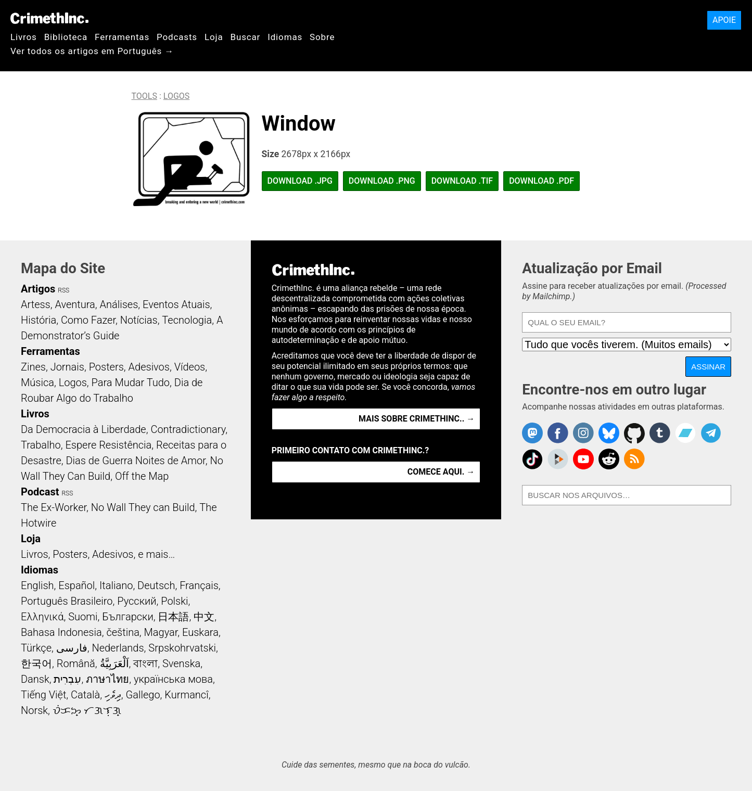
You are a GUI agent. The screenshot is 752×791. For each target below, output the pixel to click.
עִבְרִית (67, 679)
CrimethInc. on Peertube (557, 459)
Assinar (708, 366)
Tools (144, 96)
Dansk (35, 679)
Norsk (34, 710)
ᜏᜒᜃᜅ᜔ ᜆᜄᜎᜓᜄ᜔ (87, 710)
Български (128, 616)
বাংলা (145, 663)
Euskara (200, 632)
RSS (63, 290)
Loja (214, 37)
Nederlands (118, 648)
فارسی (71, 648)
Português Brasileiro (66, 601)
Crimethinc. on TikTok (532, 459)
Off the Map (142, 476)
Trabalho (41, 445)
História (38, 320)
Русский (136, 601)
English (37, 585)
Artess (35, 304)
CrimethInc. (49, 18)
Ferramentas (122, 37)
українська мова (173, 679)
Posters (106, 367)
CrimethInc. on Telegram (710, 433)
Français (199, 585)
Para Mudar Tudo (131, 382)
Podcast (40, 492)
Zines (33, 367)
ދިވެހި (113, 694)
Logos (176, 96)
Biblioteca (65, 37)
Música (37, 382)
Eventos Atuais (176, 304)
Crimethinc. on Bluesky (608, 433)
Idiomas (284, 37)
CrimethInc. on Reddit (608, 459)
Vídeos (190, 367)
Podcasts (177, 37)
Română (76, 663)
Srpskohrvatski (182, 648)
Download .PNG (382, 181)
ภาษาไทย (107, 679)
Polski (174, 601)
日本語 (173, 616)
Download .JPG (300, 181)
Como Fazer (88, 320)
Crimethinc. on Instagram (583, 433)
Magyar (161, 632)
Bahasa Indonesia (61, 632)
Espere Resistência (108, 445)
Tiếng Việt (43, 694)
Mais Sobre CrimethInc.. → (417, 419)
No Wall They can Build (143, 507)
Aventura (75, 304)
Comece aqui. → (441, 472)
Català (85, 694)
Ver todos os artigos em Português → (92, 51)
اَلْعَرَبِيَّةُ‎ (114, 663)
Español (76, 585)
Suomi (82, 616)
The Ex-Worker (53, 507)
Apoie (724, 20)
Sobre (322, 37)
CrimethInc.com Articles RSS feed (634, 459)
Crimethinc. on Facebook (557, 433)
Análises (119, 304)
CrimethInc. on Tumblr (659, 433)
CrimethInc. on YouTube (583, 459)
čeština (122, 632)
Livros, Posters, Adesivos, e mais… (98, 554)
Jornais (67, 367)
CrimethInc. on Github (634, 433)
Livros (23, 37)
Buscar (245, 37)
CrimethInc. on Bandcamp (685, 433)
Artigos (38, 289)
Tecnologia (187, 320)
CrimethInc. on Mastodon (532, 433)
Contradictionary (187, 429)
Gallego (143, 694)
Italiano (116, 585)
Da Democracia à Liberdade (83, 429)
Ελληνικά (42, 616)
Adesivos (149, 367)
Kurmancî (186, 694)
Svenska (181, 663)
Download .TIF (462, 181)
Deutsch (156, 585)
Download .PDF (541, 181)
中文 (204, 616)
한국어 (36, 663)
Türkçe (36, 648)
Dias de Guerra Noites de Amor (135, 460)
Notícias (139, 320)
